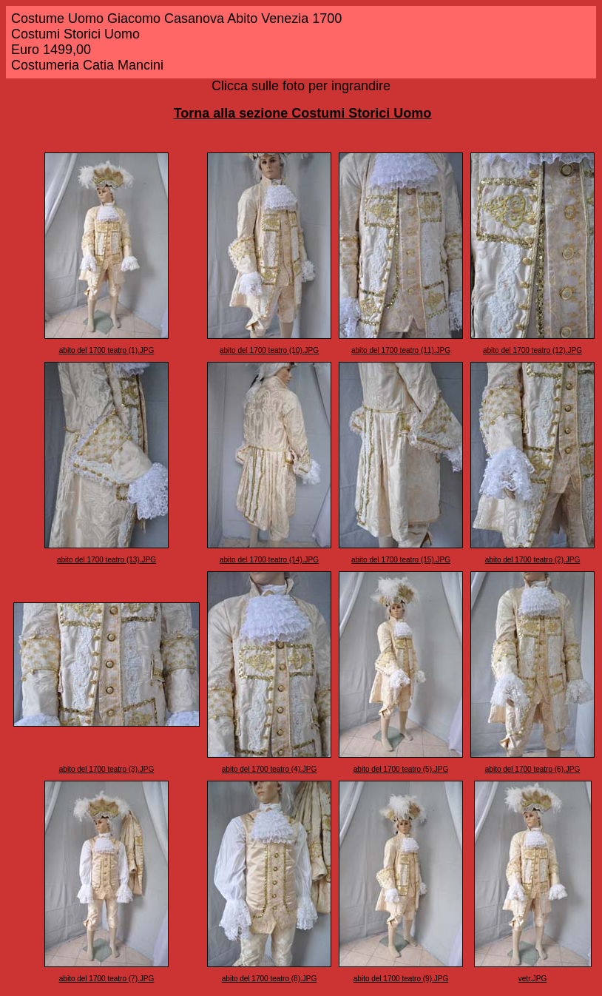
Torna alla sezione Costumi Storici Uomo (303, 113)
